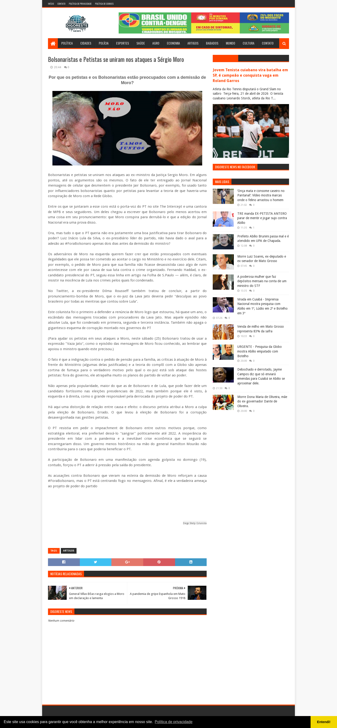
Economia (173, 43)
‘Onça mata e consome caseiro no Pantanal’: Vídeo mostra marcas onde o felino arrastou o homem (261, 195)
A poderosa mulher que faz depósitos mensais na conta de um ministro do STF (261, 281)
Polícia (104, 43)
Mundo (230, 43)
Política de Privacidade (80, 3)
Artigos (192, 43)
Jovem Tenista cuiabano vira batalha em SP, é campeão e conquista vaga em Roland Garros (250, 75)
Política (67, 43)
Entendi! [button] (324, 722)
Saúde (140, 43)
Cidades (85, 43)
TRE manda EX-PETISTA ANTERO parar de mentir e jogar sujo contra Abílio (262, 218)
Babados (212, 43)
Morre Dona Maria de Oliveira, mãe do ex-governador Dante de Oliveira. (262, 401)
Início (51, 3)
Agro (155, 43)
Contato (61, 3)
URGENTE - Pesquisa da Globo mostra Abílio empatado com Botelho (259, 351)
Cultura (248, 43)
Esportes (122, 43)
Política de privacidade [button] (173, 722)
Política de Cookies (104, 3)
